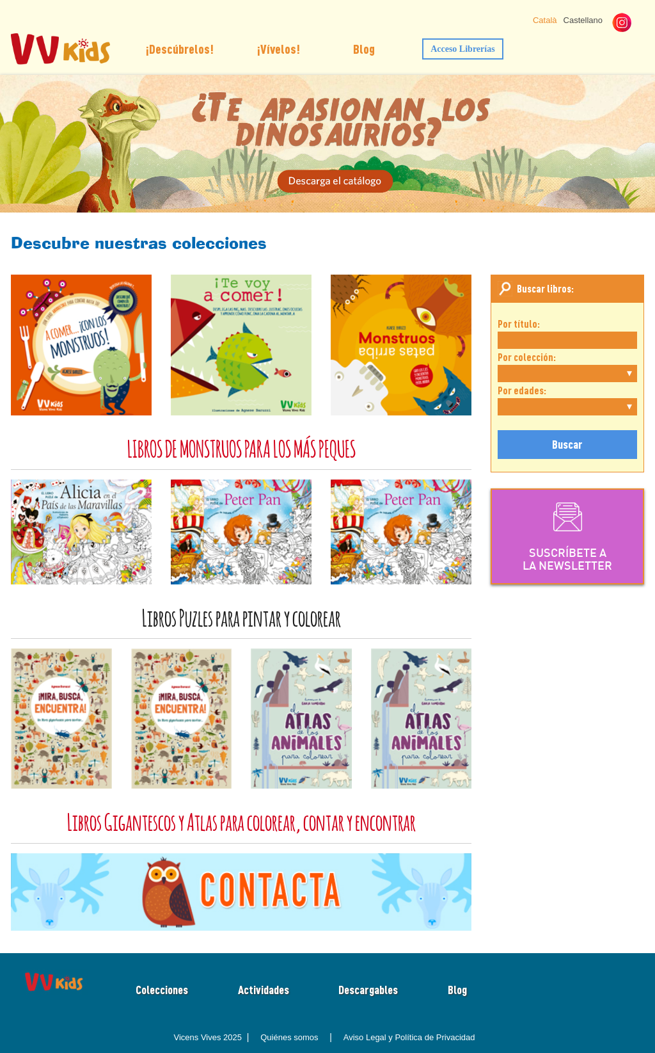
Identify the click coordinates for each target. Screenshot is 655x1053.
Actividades (263, 990)
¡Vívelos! (278, 48)
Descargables (368, 990)
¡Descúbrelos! (180, 48)
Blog (364, 48)
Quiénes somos (289, 1037)
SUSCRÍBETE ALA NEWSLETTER (567, 535)
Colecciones (162, 990)
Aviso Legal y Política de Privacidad (409, 1037)
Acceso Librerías (462, 49)
